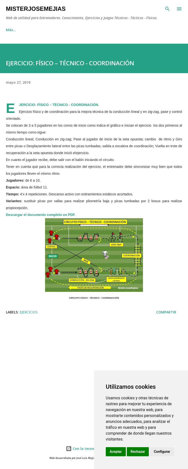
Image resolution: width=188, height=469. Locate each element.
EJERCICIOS (38, 29)
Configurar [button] (162, 452)
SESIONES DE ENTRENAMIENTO (112, 29)
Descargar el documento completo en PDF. (40, 215)
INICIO (11, 29)
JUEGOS (66, 29)
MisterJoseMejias (36, 8)
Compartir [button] (166, 312)
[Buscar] (167, 9)
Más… (156, 29)
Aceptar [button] (116, 452)
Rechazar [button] (138, 452)
